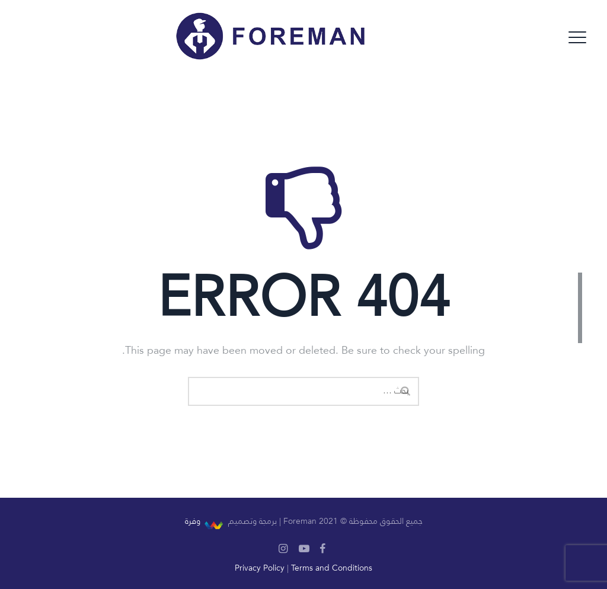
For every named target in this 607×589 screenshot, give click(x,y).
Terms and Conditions (331, 568)
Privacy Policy (260, 568)
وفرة (192, 521)
